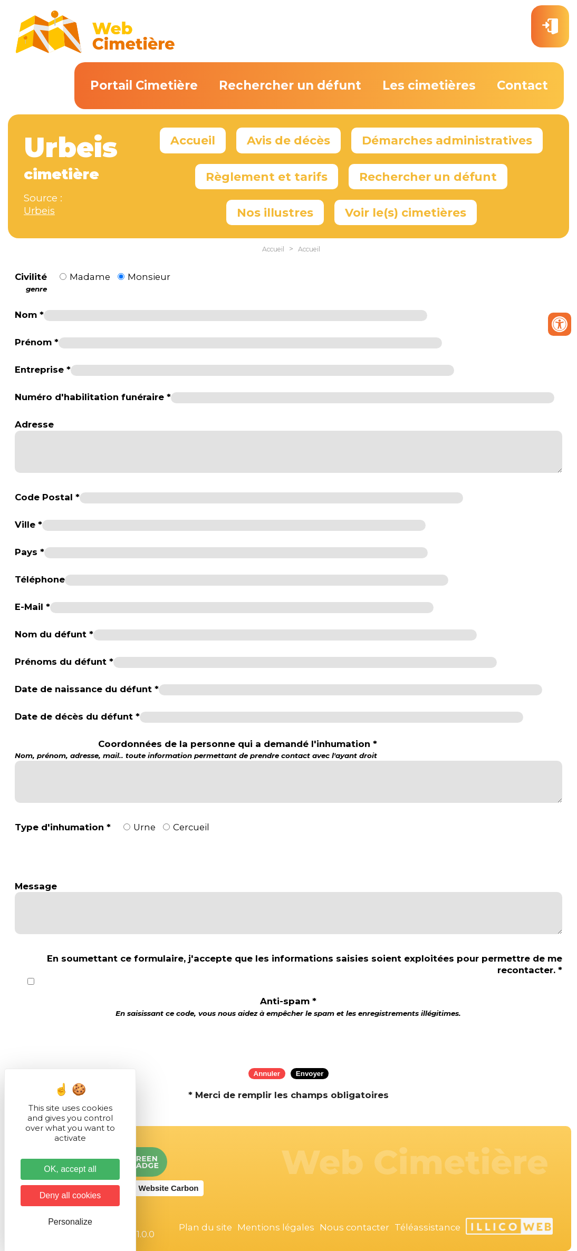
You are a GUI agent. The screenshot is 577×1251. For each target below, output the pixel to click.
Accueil (192, 140)
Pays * (29, 552)
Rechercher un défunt (290, 85)
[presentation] (288, 1039)
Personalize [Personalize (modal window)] (70, 1221)
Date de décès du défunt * (77, 716)
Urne (144, 827)
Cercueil (191, 827)
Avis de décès (288, 140)
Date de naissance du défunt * (87, 689)
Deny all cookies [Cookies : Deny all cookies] (70, 1195)
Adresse (34, 424)
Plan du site (205, 1227)
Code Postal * (47, 497)
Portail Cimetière (144, 85)
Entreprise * (43, 369)
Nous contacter (354, 1227)
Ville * (28, 524)
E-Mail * (32, 607)
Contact (522, 85)
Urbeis (39, 211)
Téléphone (40, 579)
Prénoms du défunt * (64, 661)
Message (36, 886)
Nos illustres (275, 212)
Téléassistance (427, 1227)
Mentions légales (275, 1227)
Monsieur (149, 276)
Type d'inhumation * (63, 827)
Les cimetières (429, 85)
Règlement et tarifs (267, 176)
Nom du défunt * (54, 634)
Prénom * (37, 342)
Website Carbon (169, 1188)
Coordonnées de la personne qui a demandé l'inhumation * (196, 750)
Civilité (31, 282)
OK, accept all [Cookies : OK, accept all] (70, 1169)
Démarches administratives (447, 140)
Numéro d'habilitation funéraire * (93, 397)
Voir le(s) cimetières (405, 212)
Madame (90, 276)
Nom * (29, 314)
